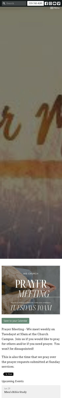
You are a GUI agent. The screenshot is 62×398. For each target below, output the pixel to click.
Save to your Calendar (15, 320)
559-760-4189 (35, 3)
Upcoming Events (13, 381)
